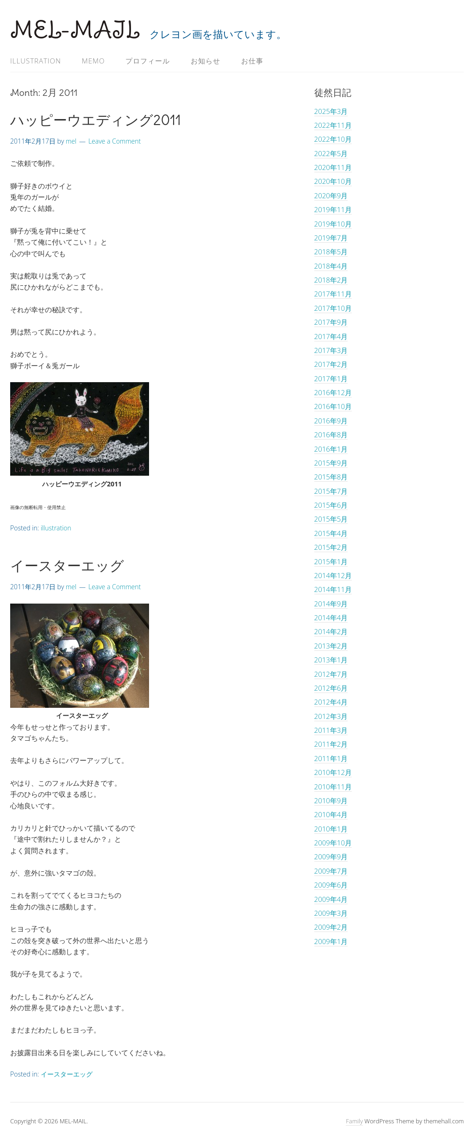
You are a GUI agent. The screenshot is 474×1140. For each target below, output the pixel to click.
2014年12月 (333, 575)
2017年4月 (331, 336)
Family (354, 1121)
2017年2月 (331, 364)
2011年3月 (331, 730)
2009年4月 (331, 899)
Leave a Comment (114, 141)
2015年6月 (331, 505)
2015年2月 (331, 547)
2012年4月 (331, 701)
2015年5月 (331, 518)
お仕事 (252, 60)
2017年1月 (331, 378)
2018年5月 (331, 251)
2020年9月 (331, 195)
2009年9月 (331, 856)
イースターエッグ (67, 565)
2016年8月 (331, 434)
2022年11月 (333, 125)
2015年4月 (331, 533)
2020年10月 (333, 181)
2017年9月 (331, 322)
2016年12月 (333, 392)
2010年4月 (331, 814)
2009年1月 (331, 941)
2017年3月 (331, 350)
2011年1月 (331, 758)
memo (93, 60)
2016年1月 (331, 448)
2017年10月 (333, 308)
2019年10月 (333, 223)
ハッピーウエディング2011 (95, 120)
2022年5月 (331, 153)
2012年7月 (331, 674)
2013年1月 (331, 659)
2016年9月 (331, 420)
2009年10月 (333, 842)
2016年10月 (333, 406)
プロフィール (147, 60)
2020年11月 (333, 167)
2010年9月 (331, 800)
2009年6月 (331, 884)
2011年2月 (331, 744)
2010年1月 (331, 828)
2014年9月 (331, 603)
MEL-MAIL (75, 29)
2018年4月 (331, 266)
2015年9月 (331, 462)
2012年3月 (331, 716)
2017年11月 (333, 293)
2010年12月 (333, 772)
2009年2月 (331, 927)
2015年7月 (331, 491)
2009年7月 (331, 870)
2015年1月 (331, 561)
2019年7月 (331, 237)
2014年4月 (331, 617)
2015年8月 (331, 476)
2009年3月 (331, 913)
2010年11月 (333, 786)
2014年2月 (331, 631)
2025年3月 (331, 111)
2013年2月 (331, 645)
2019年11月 (333, 209)
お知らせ (205, 60)
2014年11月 (333, 589)
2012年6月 (331, 688)
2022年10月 (333, 139)
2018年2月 (331, 279)
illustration (35, 60)
